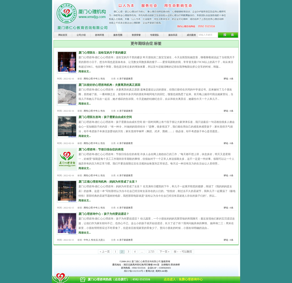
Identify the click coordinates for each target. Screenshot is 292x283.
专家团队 (154, 35)
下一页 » (165, 251)
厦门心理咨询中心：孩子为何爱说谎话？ (103, 213)
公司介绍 (81, 35)
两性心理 (88, 78)
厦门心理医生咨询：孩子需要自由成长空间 (105, 117)
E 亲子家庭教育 (125, 78)
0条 (231, 78)
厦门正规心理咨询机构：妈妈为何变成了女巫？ (107, 181)
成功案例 (191, 35)
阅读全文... (84, 71)
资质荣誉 (136, 35)
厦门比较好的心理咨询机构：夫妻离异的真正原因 (109, 84)
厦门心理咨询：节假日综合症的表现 (100, 149)
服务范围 (117, 35)
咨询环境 (99, 35)
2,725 (152, 251)
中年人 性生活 (91, 240)
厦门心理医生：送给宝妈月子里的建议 (102, 52)
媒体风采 (172, 35)
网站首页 (62, 35)
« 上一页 (105, 251)
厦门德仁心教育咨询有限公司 (146, 261)
